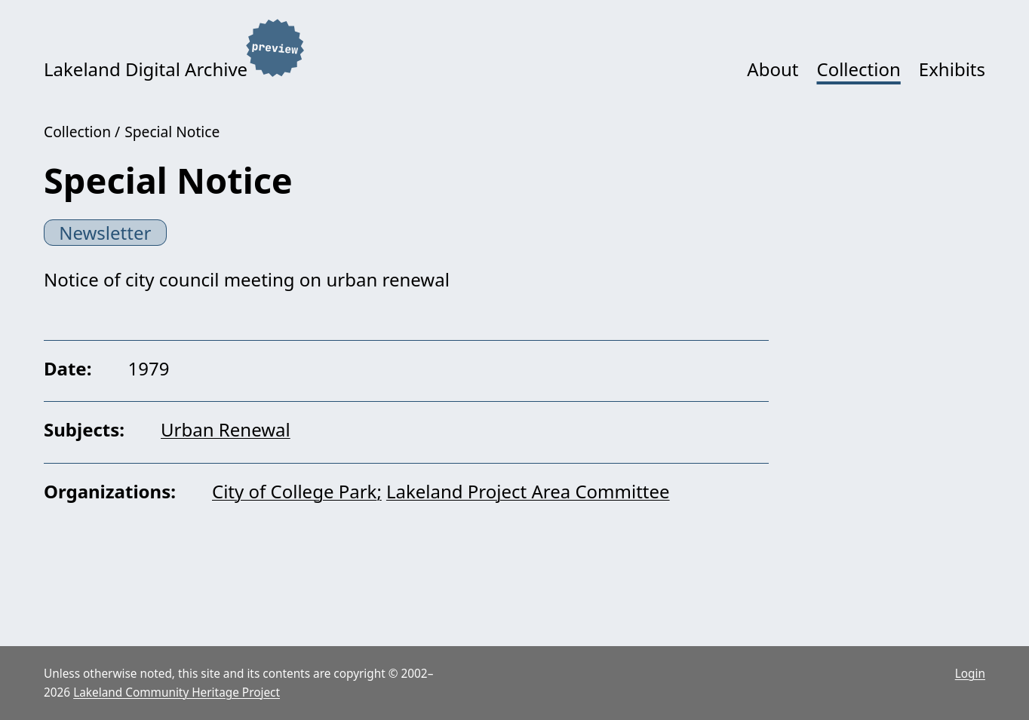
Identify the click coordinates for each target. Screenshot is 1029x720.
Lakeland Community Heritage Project (176, 692)
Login (970, 674)
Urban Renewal (225, 429)
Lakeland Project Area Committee (528, 491)
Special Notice (172, 131)
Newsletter (105, 232)
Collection (858, 69)
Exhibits (952, 69)
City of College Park (294, 491)
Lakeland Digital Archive (145, 69)
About (772, 69)
